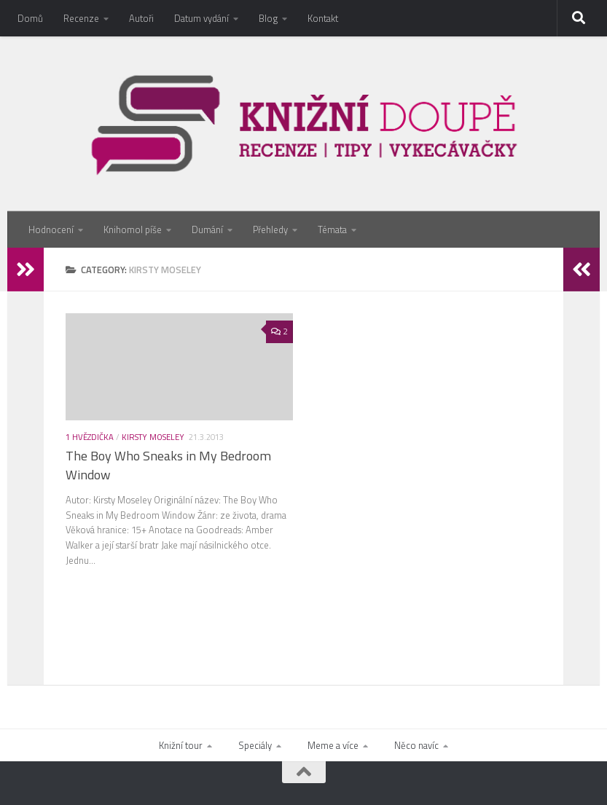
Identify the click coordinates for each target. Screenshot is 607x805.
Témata (332, 229)
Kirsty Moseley (153, 437)
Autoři (141, 18)
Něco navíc (416, 745)
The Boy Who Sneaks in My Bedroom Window (168, 465)
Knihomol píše (132, 229)
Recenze (81, 18)
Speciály (255, 745)
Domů (30, 18)
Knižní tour (181, 745)
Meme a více (333, 745)
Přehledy (270, 229)
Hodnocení (51, 229)
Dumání (207, 229)
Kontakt (323, 18)
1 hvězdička (90, 437)
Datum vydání (201, 18)
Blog (268, 18)
